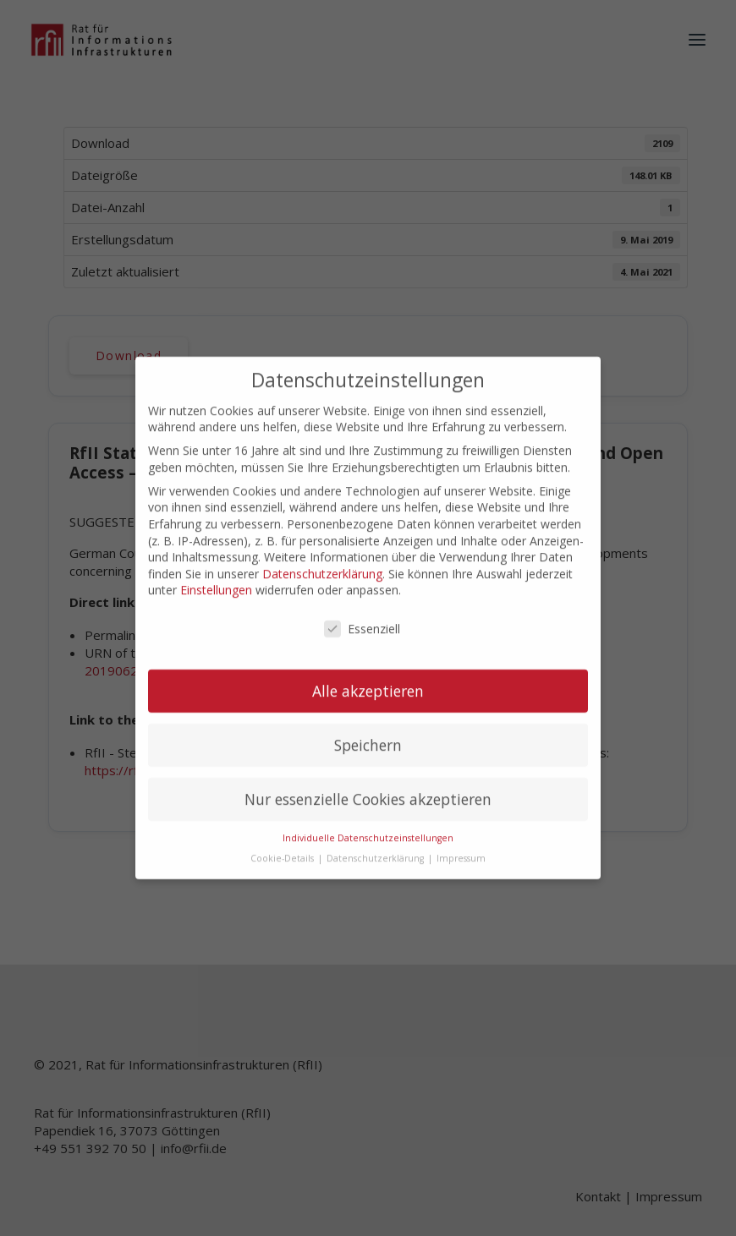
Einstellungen (216, 574)
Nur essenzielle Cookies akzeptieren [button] (368, 784)
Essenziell (362, 613)
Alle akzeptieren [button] (368, 675)
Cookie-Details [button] (283, 844)
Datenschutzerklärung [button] (376, 844)
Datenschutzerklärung (322, 558)
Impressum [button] (461, 844)
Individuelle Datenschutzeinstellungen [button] (368, 823)
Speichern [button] (368, 729)
